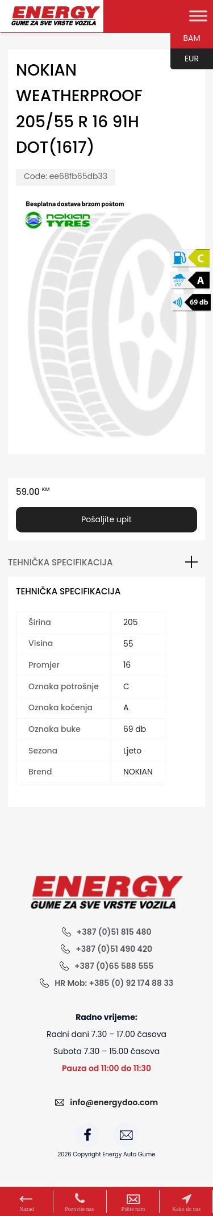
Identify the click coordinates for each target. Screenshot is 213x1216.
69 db (134, 729)
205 (130, 622)
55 (128, 643)
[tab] (106, 562)
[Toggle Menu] (198, 16)
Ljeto (132, 750)
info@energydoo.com (114, 1102)
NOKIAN (138, 771)
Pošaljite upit (106, 519)
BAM (185, 38)
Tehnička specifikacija (60, 562)
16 (127, 665)
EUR (184, 59)
